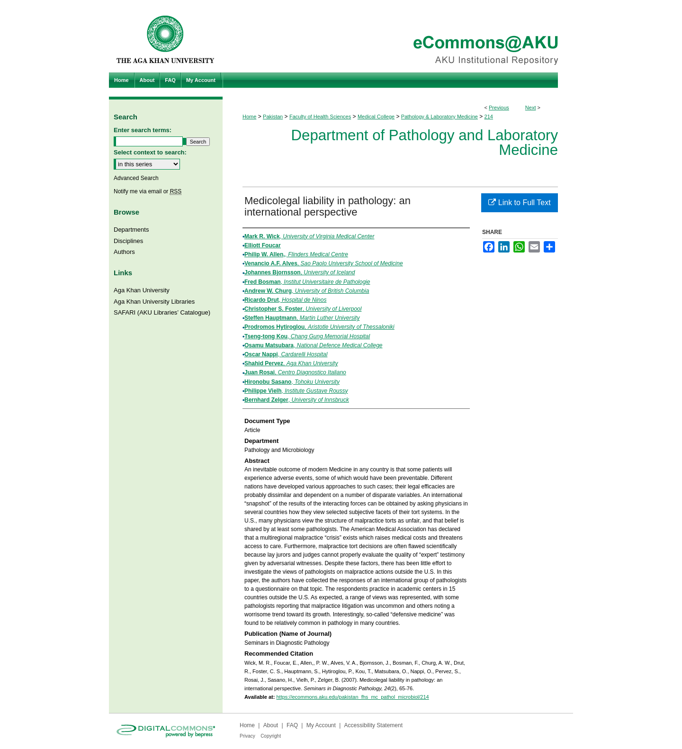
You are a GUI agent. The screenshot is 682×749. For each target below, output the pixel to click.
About (270, 725)
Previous (499, 107)
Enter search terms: (142, 130)
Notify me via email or (147, 191)
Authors (124, 251)
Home (249, 116)
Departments (131, 229)
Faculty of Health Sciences (320, 116)
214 (489, 116)
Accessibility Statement (373, 725)
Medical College (376, 116)
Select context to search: (150, 152)
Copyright (270, 736)
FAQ (292, 725)
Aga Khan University (142, 290)
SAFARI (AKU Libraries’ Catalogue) (162, 312)
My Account (321, 725)
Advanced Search (136, 178)
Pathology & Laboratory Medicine (439, 116)
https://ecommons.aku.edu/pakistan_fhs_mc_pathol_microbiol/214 (352, 697)
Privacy (247, 736)
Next (530, 107)
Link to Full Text (519, 203)
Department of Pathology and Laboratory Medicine (424, 142)
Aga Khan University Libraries (154, 301)
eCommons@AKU (398, 36)
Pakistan (273, 116)
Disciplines (128, 240)
